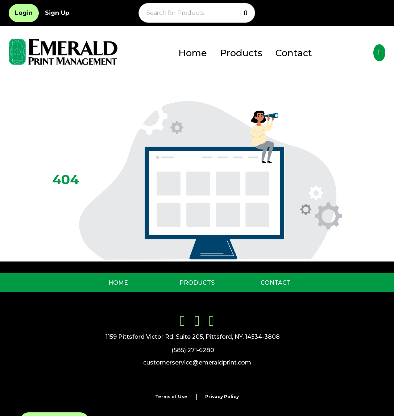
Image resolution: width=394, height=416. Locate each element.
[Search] (245, 13)
